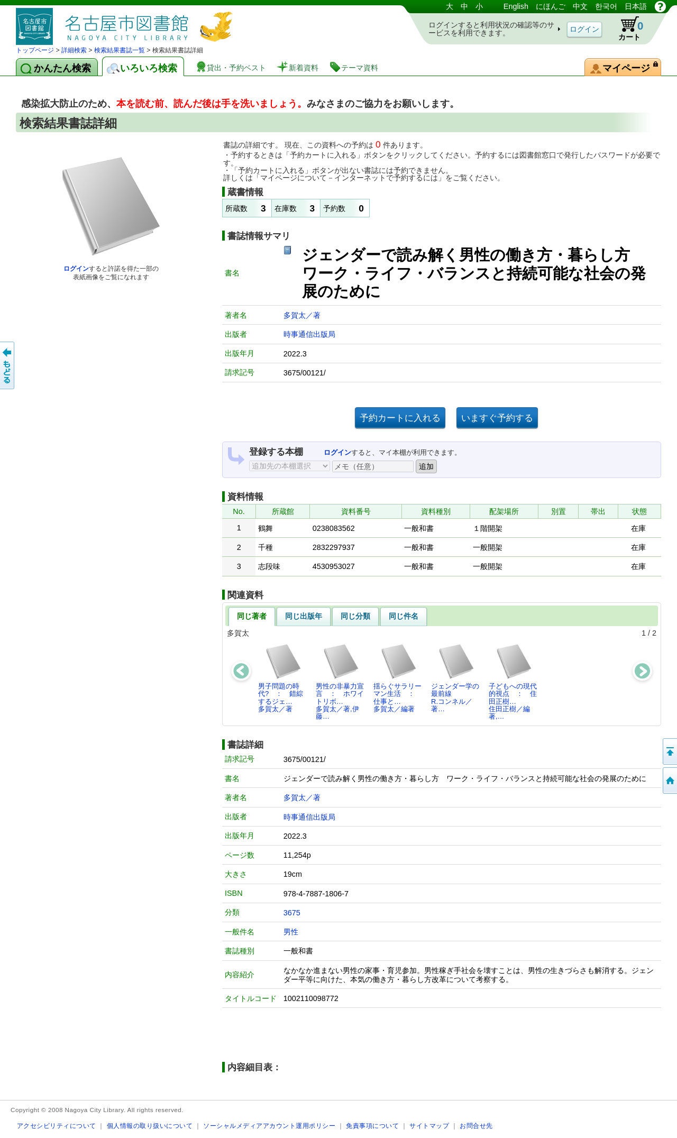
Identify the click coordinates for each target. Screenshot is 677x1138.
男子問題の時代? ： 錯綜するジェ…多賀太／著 (280, 678)
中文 (580, 6)
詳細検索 (74, 50)
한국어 (606, 6)
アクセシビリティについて (56, 1125)
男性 (290, 932)
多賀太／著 (302, 315)
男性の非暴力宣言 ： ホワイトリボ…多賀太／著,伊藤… (340, 681)
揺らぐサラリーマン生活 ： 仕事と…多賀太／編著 (397, 678)
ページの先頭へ (669, 751)
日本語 (636, 6)
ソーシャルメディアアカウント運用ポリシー (269, 1125)
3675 (291, 912)
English (516, 6)
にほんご (550, 6)
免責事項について (372, 1125)
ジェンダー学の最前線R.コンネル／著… (455, 678)
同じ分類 (355, 616)
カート (625, 28)
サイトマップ (429, 1125)
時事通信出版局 (309, 334)
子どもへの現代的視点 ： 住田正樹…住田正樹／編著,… (513, 681)
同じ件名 (403, 616)
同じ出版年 (303, 616)
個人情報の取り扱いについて (150, 1125)
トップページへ (669, 780)
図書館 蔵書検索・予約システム (127, 22)
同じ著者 (252, 616)
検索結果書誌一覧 (119, 50)
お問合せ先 (476, 1125)
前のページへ (8, 365)
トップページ (35, 50)
